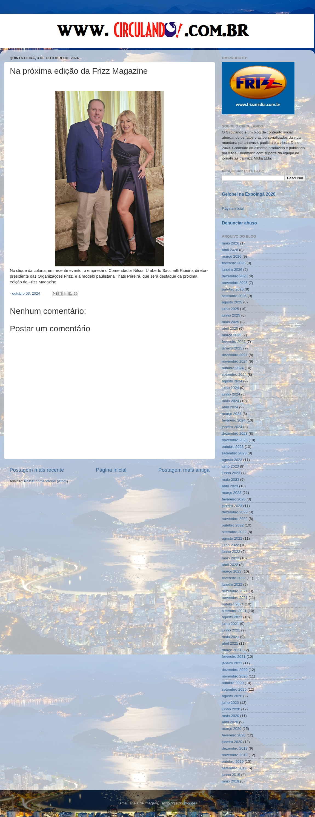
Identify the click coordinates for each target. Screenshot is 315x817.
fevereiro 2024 (233, 420)
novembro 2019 (235, 755)
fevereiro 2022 (233, 578)
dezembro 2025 (235, 276)
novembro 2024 (235, 361)
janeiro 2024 (232, 427)
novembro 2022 (235, 519)
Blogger (190, 803)
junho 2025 (231, 315)
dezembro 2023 (235, 433)
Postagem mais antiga (184, 470)
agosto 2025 (232, 302)
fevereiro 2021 (233, 656)
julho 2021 (230, 624)
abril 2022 (230, 565)
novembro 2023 (235, 440)
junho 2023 (231, 473)
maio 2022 (230, 558)
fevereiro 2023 (233, 499)
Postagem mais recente (37, 470)
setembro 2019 (234, 768)
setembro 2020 (234, 689)
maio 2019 (230, 781)
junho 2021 (231, 630)
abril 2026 (230, 250)
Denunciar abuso (239, 223)
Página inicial (111, 470)
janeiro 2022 (232, 584)
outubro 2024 (233, 368)
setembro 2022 (234, 532)
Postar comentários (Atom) (46, 481)
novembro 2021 (235, 598)
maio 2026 (230, 243)
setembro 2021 (234, 611)
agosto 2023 (232, 460)
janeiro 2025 (232, 348)
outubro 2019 (233, 761)
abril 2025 (230, 328)
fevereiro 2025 (233, 342)
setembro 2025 (234, 296)
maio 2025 (230, 322)
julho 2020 (230, 703)
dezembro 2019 (235, 748)
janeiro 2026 (232, 269)
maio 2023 (230, 479)
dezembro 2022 (235, 512)
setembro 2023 (234, 453)
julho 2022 (230, 545)
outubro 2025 (233, 289)
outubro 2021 (233, 604)
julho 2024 (230, 388)
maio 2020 (230, 716)
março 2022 (231, 571)
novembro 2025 (235, 283)
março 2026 (231, 256)
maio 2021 (230, 637)
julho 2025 (230, 309)
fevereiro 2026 (233, 263)
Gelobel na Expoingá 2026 (249, 194)
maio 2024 (230, 401)
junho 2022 (231, 552)
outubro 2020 (233, 683)
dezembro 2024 (235, 355)
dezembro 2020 (235, 670)
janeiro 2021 (232, 663)
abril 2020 (230, 722)
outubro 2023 (233, 447)
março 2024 (231, 414)
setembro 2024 (234, 374)
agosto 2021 (232, 617)
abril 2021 (230, 643)
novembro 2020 (235, 676)
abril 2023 (230, 486)
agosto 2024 (232, 381)
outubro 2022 (233, 525)
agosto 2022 (232, 538)
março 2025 (231, 335)
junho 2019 (231, 775)
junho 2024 (231, 394)
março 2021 (231, 650)
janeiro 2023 (232, 506)
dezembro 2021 (235, 591)
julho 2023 (230, 466)
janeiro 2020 (232, 742)
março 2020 (231, 729)
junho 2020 (231, 709)
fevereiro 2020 (233, 735)
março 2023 (231, 493)
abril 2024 (230, 407)
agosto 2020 (232, 696)
